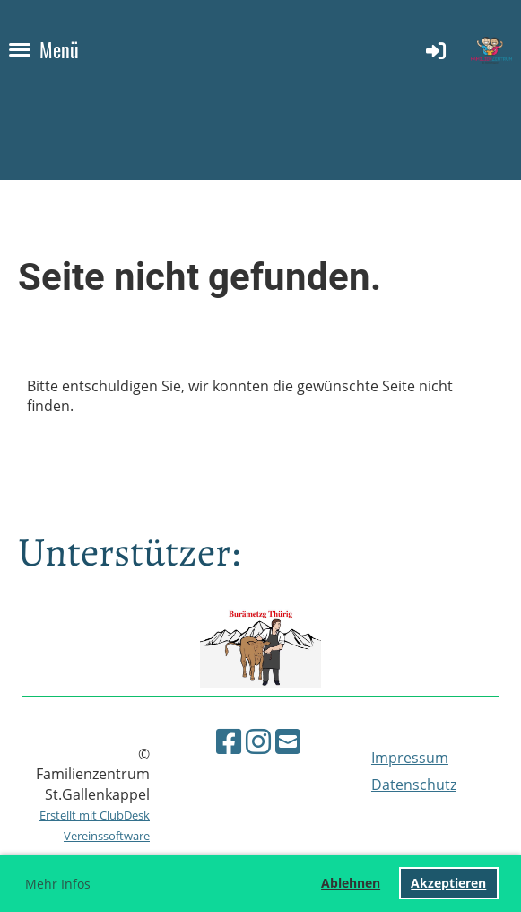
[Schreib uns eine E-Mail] (287, 741)
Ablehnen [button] (350, 882)
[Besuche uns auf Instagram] (258, 741)
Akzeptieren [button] (448, 882)
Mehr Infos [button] (58, 883)
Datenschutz (413, 784)
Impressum (409, 757)
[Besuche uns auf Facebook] (228, 741)
